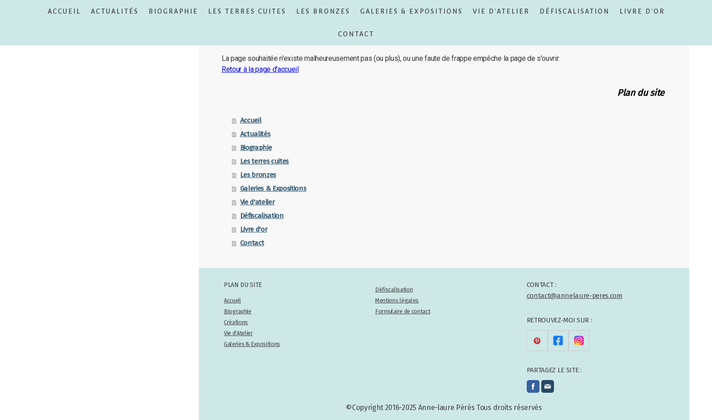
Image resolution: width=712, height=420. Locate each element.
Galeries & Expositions (411, 11)
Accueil (64, 11)
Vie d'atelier (501, 11)
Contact (356, 34)
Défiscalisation (574, 11)
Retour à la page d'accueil (260, 69)
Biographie (173, 11)
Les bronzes (323, 11)
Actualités (114, 11)
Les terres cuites (247, 11)
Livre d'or (642, 11)
